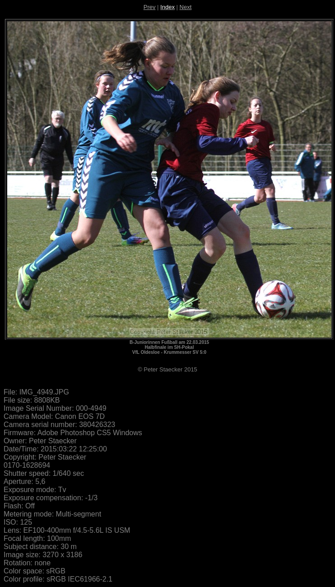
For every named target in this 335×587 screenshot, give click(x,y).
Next (186, 7)
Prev (150, 7)
